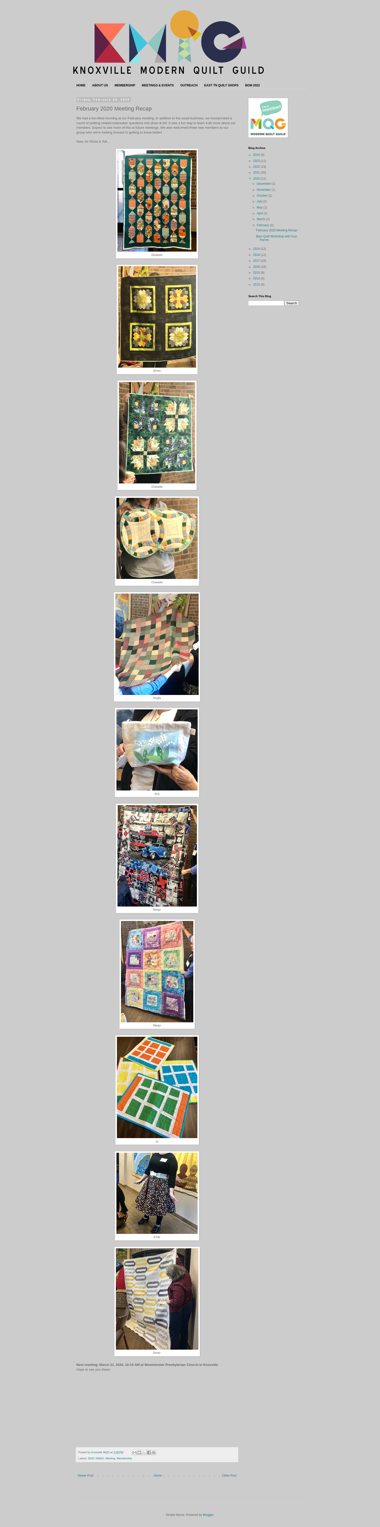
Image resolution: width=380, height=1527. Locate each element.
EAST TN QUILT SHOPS (221, 85)
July (260, 201)
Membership (124, 1458)
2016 (257, 267)
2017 (257, 260)
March (261, 219)
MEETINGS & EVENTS (158, 85)
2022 (257, 166)
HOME (80, 85)
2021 (257, 172)
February (263, 225)
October (262, 195)
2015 (257, 272)
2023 (257, 161)
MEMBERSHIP (125, 85)
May (260, 207)
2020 (91, 1458)
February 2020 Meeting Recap (276, 230)
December (264, 183)
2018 (257, 255)
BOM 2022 (252, 85)
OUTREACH (189, 85)
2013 (257, 284)
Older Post (229, 1475)
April (260, 213)
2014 (257, 278)
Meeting (110, 1458)
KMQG (100, 1458)
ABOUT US (100, 85)
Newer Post (85, 1475)
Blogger (208, 1515)
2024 (257, 155)
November (264, 190)
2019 (257, 249)
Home (158, 1475)
